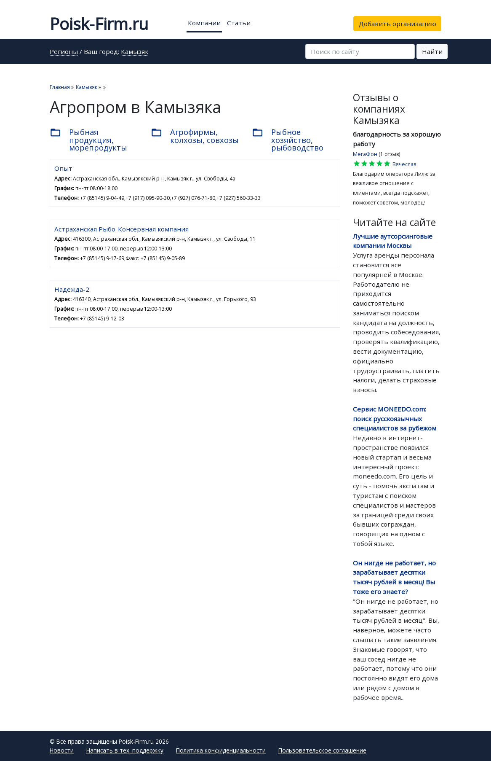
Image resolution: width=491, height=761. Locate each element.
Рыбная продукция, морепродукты (88, 140)
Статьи (239, 23)
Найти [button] (432, 51)
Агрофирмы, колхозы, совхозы (195, 136)
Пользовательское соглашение (322, 750)
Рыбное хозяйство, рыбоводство (287, 140)
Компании (204, 23)
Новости (62, 750)
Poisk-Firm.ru (99, 24)
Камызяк (134, 52)
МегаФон (365, 154)
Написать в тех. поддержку (124, 750)
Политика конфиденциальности (221, 750)
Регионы (64, 52)
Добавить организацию (397, 23)
